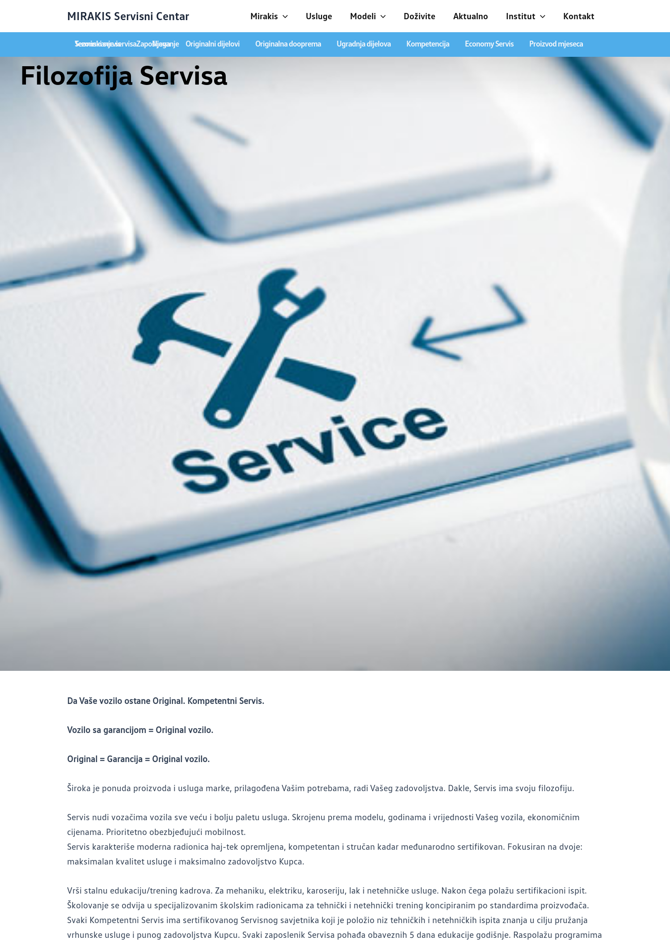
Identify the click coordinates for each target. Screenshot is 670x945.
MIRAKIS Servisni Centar (128, 15)
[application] (283, 15)
